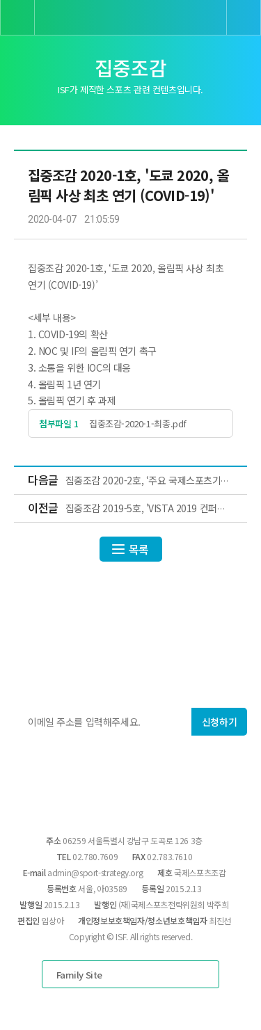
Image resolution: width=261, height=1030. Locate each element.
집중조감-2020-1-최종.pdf (138, 423)
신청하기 (219, 722)
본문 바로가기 (0, 0)
